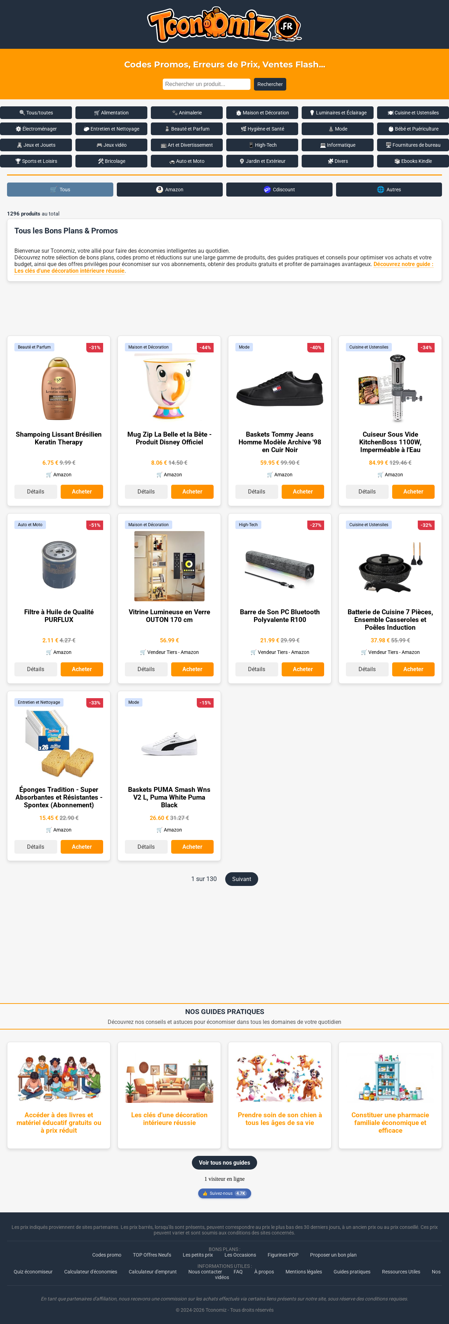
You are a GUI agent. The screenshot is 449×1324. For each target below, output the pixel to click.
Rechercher (270, 84)
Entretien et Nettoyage (39, 701)
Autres (389, 189)
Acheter (82, 491)
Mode (244, 347)
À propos (264, 1271)
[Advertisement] (224, 308)
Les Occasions (240, 1254)
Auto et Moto (30, 524)
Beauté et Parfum (34, 347)
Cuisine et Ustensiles (368, 347)
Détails (35, 491)
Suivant (241, 878)
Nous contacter (205, 1271)
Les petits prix (198, 1254)
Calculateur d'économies (90, 1271)
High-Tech (248, 524)
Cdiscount (279, 189)
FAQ (238, 1271)
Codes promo (106, 1254)
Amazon (169, 189)
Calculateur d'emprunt (153, 1271)
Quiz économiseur (33, 1271)
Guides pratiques (352, 1271)
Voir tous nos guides (224, 1162)
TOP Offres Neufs (152, 1254)
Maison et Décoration (148, 347)
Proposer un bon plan (333, 1254)
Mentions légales (304, 1271)
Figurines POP (283, 1254)
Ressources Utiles (401, 1271)
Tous (60, 189)
